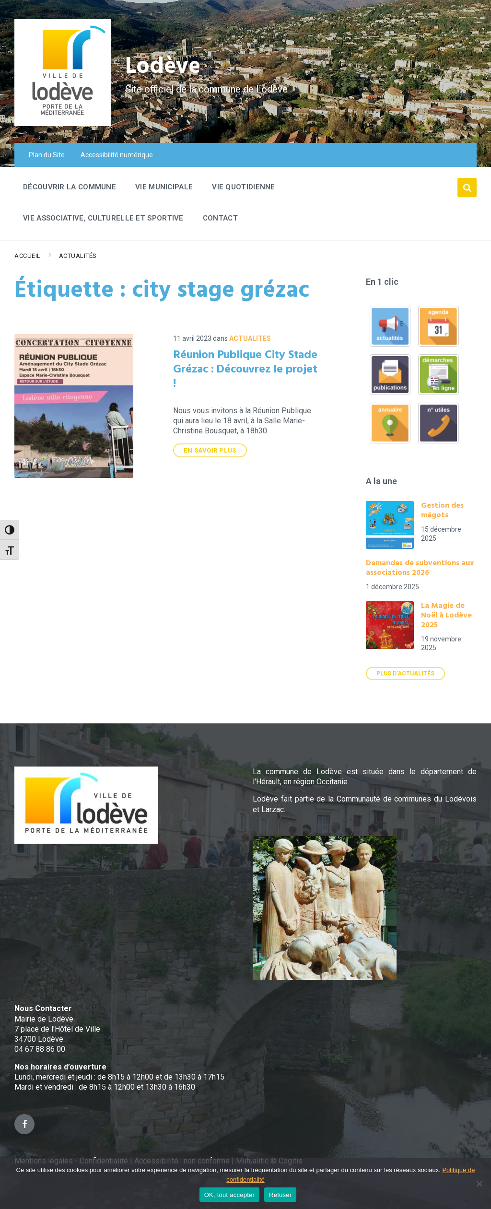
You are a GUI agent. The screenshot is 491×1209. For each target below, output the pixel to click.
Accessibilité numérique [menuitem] (117, 155)
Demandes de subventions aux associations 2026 (420, 568)
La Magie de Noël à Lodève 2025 (446, 615)
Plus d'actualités (405, 673)
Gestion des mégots (442, 511)
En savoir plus (210, 450)
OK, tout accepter (229, 1194)
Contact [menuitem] (220, 218)
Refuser (280, 1194)
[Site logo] (62, 123)
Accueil (27, 255)
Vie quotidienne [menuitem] (243, 187)
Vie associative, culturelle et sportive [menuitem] (103, 218)
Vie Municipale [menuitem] (164, 187)
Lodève (163, 67)
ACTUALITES (250, 338)
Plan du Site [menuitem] (47, 155)
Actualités (78, 255)
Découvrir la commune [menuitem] (69, 187)
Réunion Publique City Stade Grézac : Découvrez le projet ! (245, 369)
